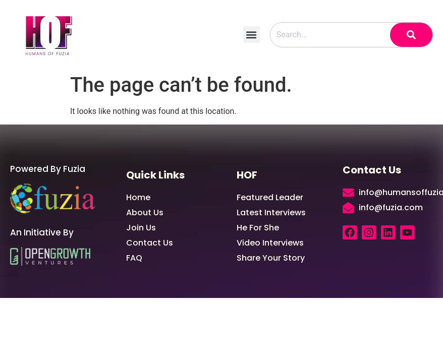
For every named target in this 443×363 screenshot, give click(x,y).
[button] (251, 34)
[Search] (411, 35)
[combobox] (330, 35)
